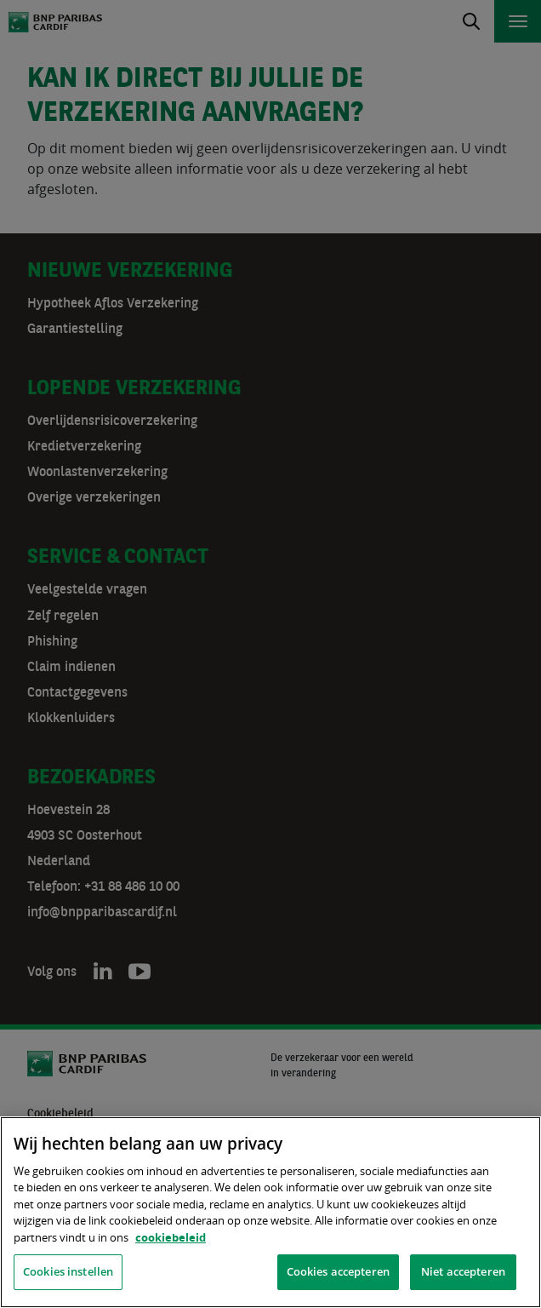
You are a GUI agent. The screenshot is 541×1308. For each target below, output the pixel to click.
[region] (270, 1212)
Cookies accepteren (338, 1271)
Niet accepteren (463, 1271)
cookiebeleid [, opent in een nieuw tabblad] (170, 1237)
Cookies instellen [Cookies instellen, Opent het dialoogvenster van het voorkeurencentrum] (68, 1271)
